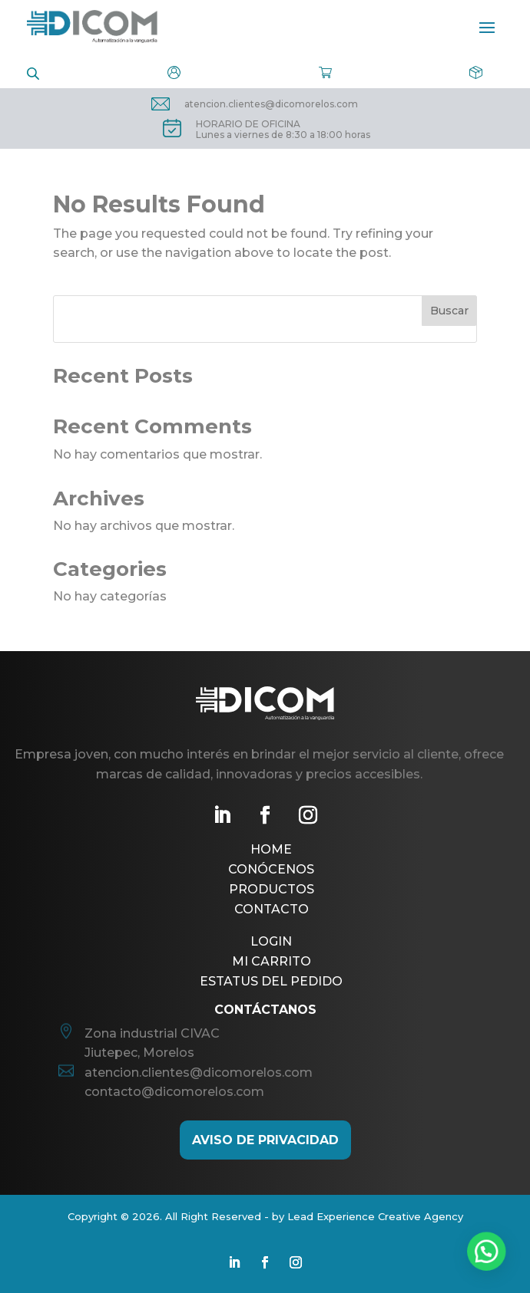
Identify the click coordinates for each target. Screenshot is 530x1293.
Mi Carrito (271, 961)
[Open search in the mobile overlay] (33, 72)
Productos (271, 889)
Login (271, 941)
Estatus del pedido (271, 981)
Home (271, 849)
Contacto (271, 909)
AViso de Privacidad (265, 1140)
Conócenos (271, 869)
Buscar (449, 310)
